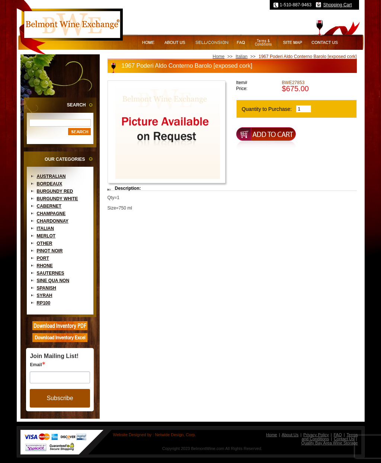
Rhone (45, 265)
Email (36, 365)
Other (44, 243)
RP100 (44, 303)
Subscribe (60, 398)
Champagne (51, 213)
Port (43, 258)
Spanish (46, 288)
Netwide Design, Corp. (175, 434)
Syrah (44, 295)
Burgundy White (57, 198)
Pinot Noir (50, 250)
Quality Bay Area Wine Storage (329, 443)
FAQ (338, 434)
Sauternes (50, 273)
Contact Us (344, 439)
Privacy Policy (316, 434)
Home (219, 56)
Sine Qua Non (53, 280)
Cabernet (49, 206)
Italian (45, 228)
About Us (290, 434)
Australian (51, 176)
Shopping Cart (337, 4)
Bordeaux (50, 183)
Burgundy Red (55, 191)
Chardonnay (53, 221)
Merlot (46, 236)
